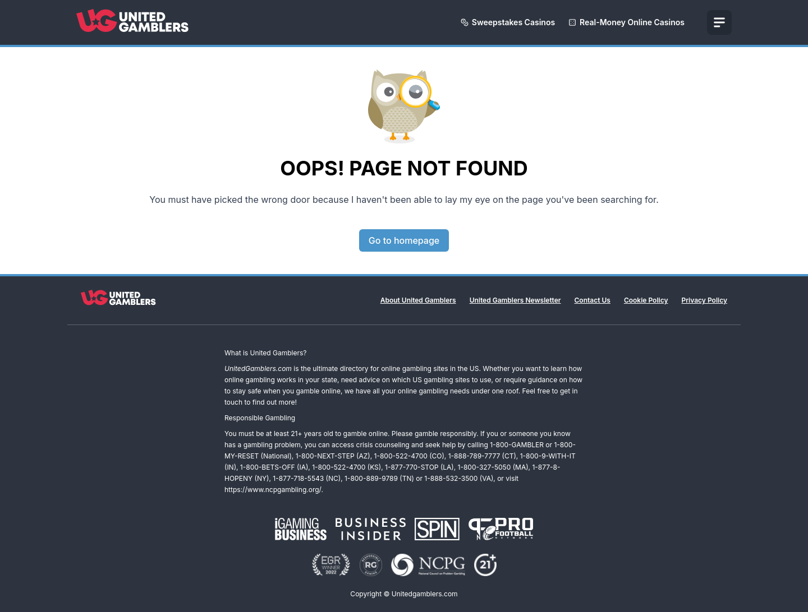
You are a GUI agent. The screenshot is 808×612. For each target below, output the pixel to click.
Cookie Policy (646, 300)
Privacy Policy (704, 300)
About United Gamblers (418, 300)
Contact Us (592, 300)
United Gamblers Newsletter (515, 300)
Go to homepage (404, 240)
